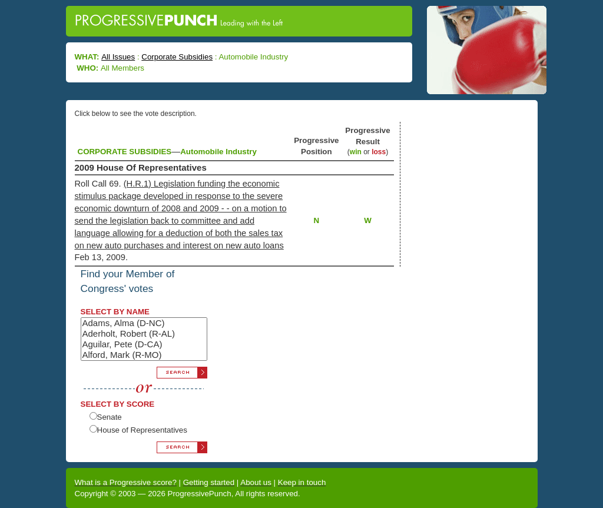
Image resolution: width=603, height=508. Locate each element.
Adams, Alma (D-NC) (144, 323)
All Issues (118, 56)
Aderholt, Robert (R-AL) (144, 333)
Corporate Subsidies (177, 56)
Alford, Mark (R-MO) (144, 355)
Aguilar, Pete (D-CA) (144, 344)
